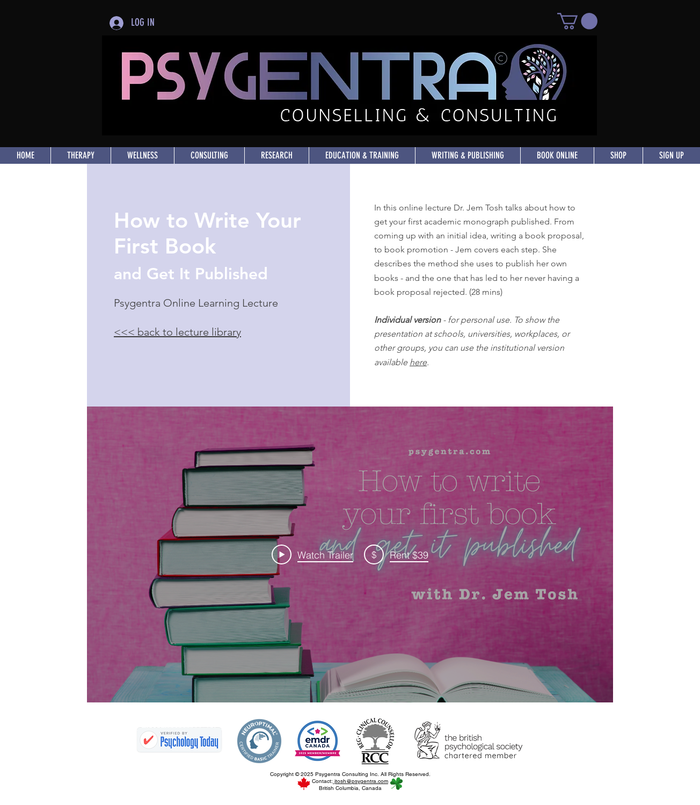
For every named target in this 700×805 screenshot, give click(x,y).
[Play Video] (312, 554)
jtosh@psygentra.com (360, 781)
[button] (577, 21)
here (418, 362)
